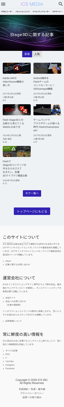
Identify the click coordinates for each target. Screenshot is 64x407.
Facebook (10, 368)
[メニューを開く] (3, 4)
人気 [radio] (37, 54)
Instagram (10, 365)
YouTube (9, 361)
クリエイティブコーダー (41, 12)
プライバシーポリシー (32, 393)
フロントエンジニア (23, 12)
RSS (7, 354)
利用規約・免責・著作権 (32, 389)
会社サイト (10, 298)
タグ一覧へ (32, 193)
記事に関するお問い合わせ (17, 264)
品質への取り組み (32, 397)
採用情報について (13, 321)
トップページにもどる (32, 211)
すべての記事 (11, 351)
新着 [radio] (27, 54)
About (8, 261)
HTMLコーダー (7, 12)
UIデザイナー (57, 12)
